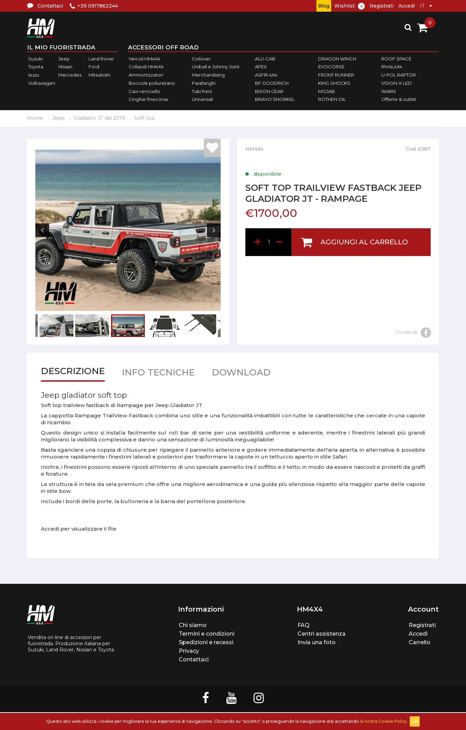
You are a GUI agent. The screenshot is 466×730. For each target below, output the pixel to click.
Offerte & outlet (398, 99)
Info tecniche (158, 374)
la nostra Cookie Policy (383, 721)
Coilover (201, 58)
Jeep (64, 58)
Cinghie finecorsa (148, 99)
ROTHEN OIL (332, 99)
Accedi (406, 6)
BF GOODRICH (272, 83)
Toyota (35, 67)
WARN (388, 91)
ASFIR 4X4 (266, 75)
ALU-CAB (265, 58)
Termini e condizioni (206, 633)
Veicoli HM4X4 (144, 58)
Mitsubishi (99, 75)
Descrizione (73, 372)
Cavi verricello (144, 91)
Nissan (65, 67)
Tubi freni (202, 91)
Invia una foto (317, 642)
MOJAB (326, 91)
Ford (94, 67)
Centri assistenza (322, 633)
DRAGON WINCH (337, 58)
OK (414, 721)
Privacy (189, 651)
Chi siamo (193, 625)
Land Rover (101, 58)
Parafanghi (203, 83)
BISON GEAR (269, 91)
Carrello (419, 642)
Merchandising (208, 75)
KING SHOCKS (334, 83)
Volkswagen (41, 83)
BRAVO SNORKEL (275, 99)
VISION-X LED (396, 83)
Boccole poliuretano (152, 83)
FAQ (304, 625)
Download (241, 374)
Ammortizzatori (146, 75)
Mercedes (69, 75)
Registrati (382, 6)
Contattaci (194, 659)
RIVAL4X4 (391, 67)
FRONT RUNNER (336, 75)
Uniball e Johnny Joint (216, 67)
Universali (202, 99)
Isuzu (33, 75)
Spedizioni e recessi (206, 642)
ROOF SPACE (396, 58)
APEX (261, 67)
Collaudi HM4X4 (146, 67)
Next (214, 230)
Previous (42, 230)
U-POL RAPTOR (398, 75)
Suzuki (35, 58)
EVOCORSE (331, 67)
